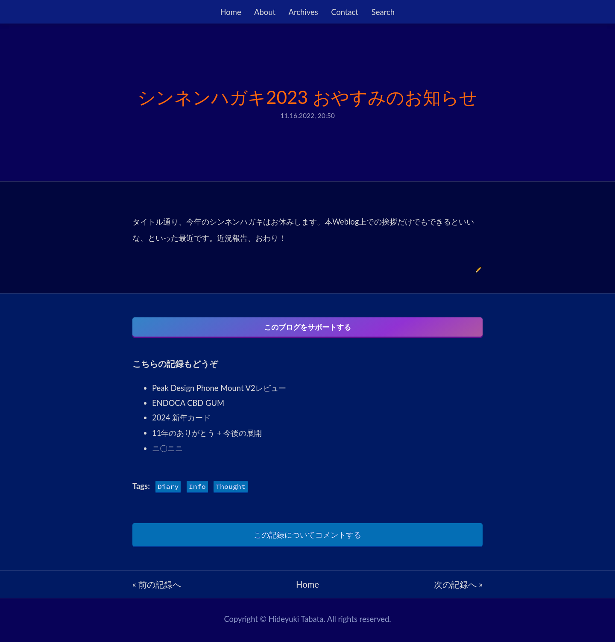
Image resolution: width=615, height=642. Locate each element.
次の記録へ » (458, 587)
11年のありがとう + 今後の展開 (207, 435)
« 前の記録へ (156, 587)
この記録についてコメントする (307, 537)
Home (230, 12)
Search (383, 12)
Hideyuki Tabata (296, 621)
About (264, 12)
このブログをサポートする (307, 327)
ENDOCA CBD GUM (188, 405)
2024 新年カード (181, 420)
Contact (344, 12)
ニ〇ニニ (167, 451)
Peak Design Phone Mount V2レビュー (219, 390)
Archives (303, 12)
